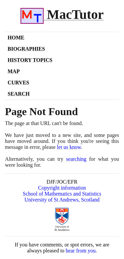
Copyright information (62, 188)
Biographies (26, 49)
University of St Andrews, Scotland (62, 199)
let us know (69, 147)
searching (76, 159)
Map (14, 71)
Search (19, 94)
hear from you (81, 250)
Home (16, 37)
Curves (18, 82)
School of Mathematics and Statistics (62, 193)
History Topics (30, 60)
